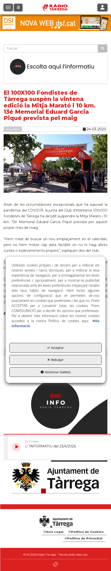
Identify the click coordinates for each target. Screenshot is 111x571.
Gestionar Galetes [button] (55, 372)
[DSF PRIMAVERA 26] (55, 22)
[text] (51, 48)
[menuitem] (54, 532)
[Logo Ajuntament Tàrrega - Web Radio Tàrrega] (55, 522)
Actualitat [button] (13, 129)
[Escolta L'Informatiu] (55, 67)
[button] (18, 7)
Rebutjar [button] (55, 360)
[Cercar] (102, 48)
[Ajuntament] (55, 478)
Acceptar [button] (55, 347)
